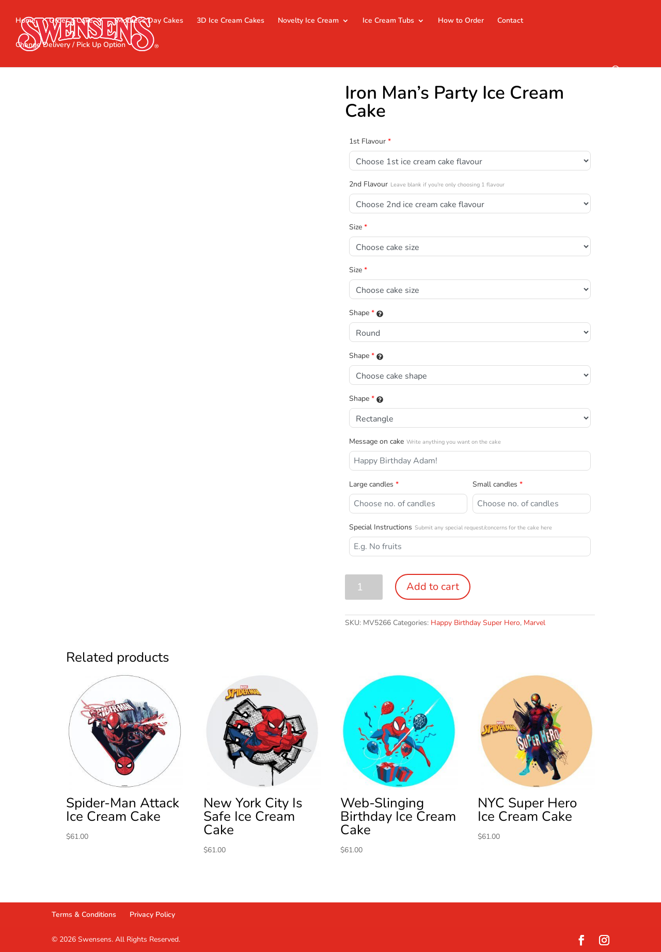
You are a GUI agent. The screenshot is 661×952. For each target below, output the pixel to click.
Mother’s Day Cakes (150, 21)
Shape (366, 313)
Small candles (498, 484)
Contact (510, 21)
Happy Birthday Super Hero (475, 623)
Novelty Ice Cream (308, 21)
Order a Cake (71, 21)
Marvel (534, 623)
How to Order (461, 21)
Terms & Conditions (84, 914)
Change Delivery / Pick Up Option (70, 45)
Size (358, 227)
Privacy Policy (152, 914)
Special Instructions (450, 527)
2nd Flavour (427, 184)
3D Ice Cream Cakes (230, 21)
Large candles (374, 484)
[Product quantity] (364, 587)
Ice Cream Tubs (388, 21)
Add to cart (432, 587)
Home (25, 21)
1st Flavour (370, 141)
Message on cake (425, 441)
